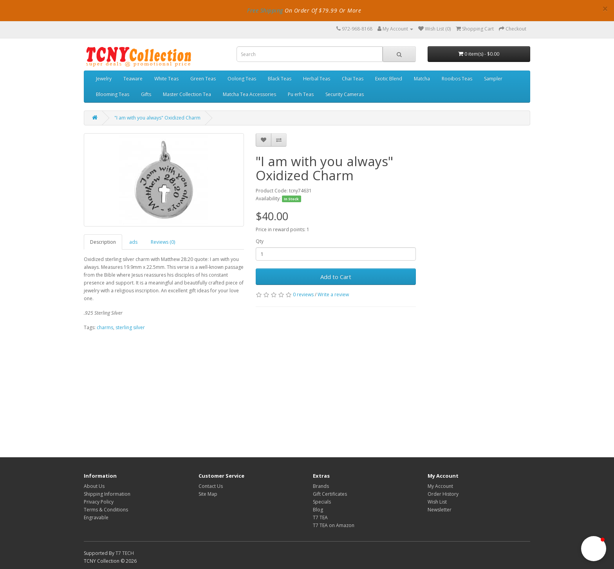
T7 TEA (320, 517)
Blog (318, 509)
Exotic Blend (388, 78)
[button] (593, 548)
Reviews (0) (163, 242)
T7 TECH (125, 553)
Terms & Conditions (106, 509)
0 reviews (303, 294)
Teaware (133, 78)
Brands (321, 486)
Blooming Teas (112, 94)
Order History (443, 494)
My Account (440, 486)
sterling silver (130, 327)
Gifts (146, 94)
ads (133, 242)
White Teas (166, 78)
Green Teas (203, 78)
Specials (322, 501)
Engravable (96, 517)
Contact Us (211, 486)
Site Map (208, 494)
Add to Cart (335, 277)
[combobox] (310, 54)
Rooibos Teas (457, 78)
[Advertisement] (250, 390)
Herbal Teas (316, 78)
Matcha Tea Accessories (249, 94)
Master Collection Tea (187, 94)
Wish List (437, 501)
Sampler (493, 78)
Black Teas (279, 78)
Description (103, 242)
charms (105, 327)
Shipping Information (107, 494)
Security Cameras (344, 94)
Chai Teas (352, 78)
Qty (260, 241)
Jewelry (104, 78)
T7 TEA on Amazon (333, 525)
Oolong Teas (242, 78)
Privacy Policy (99, 501)
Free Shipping (265, 10)
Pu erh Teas (301, 94)
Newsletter (439, 509)
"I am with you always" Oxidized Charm (157, 117)
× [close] (605, 9)
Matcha (422, 78)
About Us (94, 486)
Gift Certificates (330, 494)
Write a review (333, 294)
